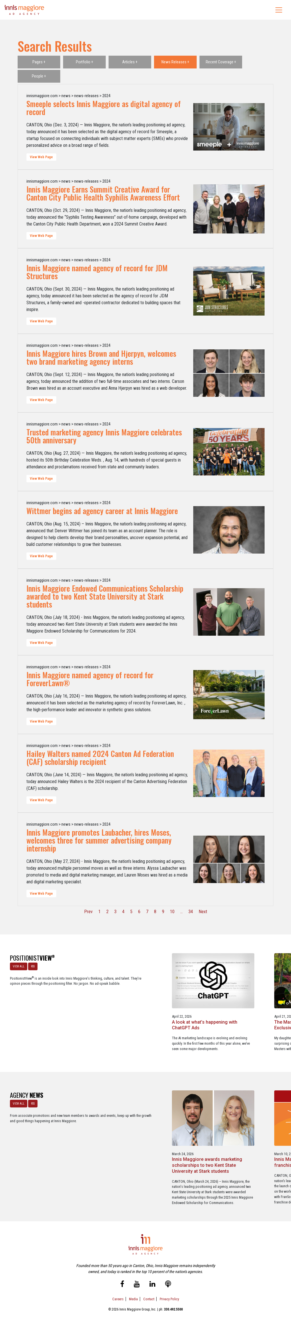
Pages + (38, 62)
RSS (32, 965)
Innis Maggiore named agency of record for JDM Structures (97, 271)
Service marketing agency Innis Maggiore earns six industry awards (254, 1141)
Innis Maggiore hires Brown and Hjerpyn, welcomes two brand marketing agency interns (101, 357)
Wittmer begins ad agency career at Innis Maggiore (102, 510)
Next (203, 911)
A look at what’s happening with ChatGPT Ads (107, 1008)
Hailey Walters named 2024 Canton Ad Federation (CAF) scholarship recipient (100, 757)
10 (172, 911)
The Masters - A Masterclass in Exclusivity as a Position (181, 1008)
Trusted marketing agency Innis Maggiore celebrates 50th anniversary (104, 436)
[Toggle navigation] (278, 10)
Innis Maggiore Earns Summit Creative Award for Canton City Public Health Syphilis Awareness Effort (103, 193)
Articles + (130, 62)
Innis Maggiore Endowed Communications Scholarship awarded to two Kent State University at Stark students (104, 596)
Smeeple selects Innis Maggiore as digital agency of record (103, 107)
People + (39, 76)
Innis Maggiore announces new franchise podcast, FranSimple (181, 1141)
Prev (88, 911)
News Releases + (175, 62)
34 (190, 911)
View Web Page (41, 157)
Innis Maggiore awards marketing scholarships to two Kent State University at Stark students (109, 1144)
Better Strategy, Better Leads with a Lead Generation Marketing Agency (250, 1011)
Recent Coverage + (221, 62)
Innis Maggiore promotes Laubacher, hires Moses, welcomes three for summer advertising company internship (99, 840)
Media (133, 1296)
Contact (148, 1296)
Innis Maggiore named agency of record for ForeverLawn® (89, 678)
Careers (118, 1296)
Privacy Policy (169, 1296)
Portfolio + (84, 62)
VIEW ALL (17, 965)
